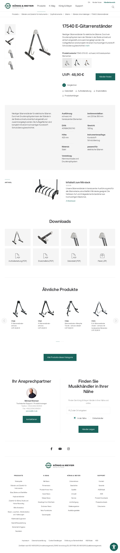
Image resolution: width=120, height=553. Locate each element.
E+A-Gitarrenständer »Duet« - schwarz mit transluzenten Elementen (99, 325)
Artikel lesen (71, 200)
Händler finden (97, 2)
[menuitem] (41, 6)
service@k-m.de (31, 411)
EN (89, 2)
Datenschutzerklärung (39, 540)
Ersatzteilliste (100, 91)
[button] (58, 341)
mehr (87, 45)
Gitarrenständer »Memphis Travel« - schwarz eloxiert (73, 324)
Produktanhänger (70, 95)
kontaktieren (31, 419)
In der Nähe (79, 418)
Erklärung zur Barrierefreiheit (74, 540)
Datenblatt (67, 91)
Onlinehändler (95, 418)
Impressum (25, 540)
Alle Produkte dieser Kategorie (60, 357)
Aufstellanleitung (83, 91)
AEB (96, 540)
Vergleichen (72, 85)
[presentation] (4, 321)
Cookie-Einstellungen (55, 540)
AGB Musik (89, 540)
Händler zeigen (88, 429)
